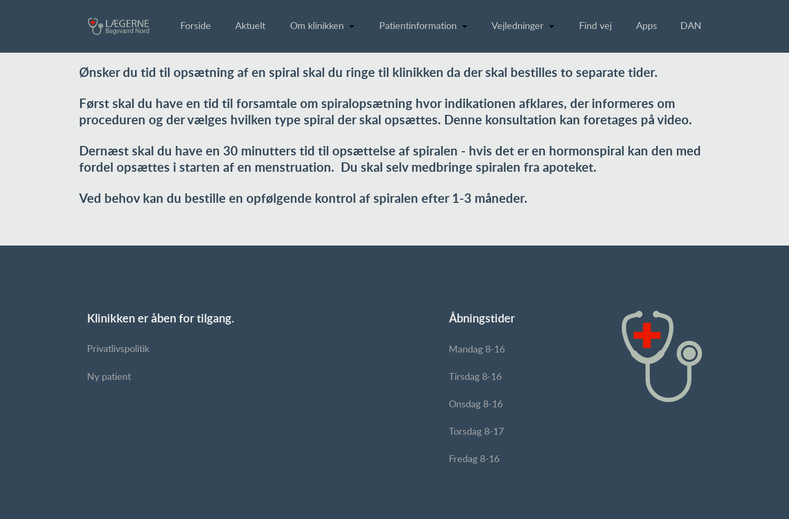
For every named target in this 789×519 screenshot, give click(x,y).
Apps (646, 26)
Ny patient (109, 377)
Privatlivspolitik (118, 349)
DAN (690, 26)
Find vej (595, 26)
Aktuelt (250, 26)
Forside (195, 26)
